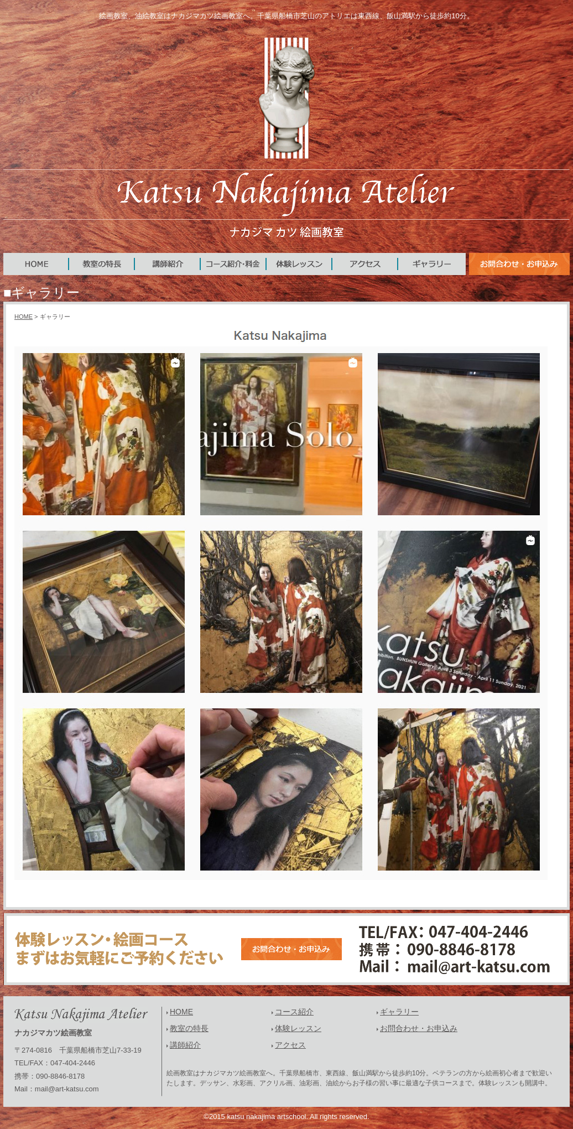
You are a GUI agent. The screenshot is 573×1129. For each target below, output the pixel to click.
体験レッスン (298, 1028)
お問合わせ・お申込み (418, 1028)
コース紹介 (294, 1011)
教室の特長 (189, 1028)
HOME (23, 316)
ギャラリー (399, 1011)
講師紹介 (185, 1044)
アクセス (290, 1044)
